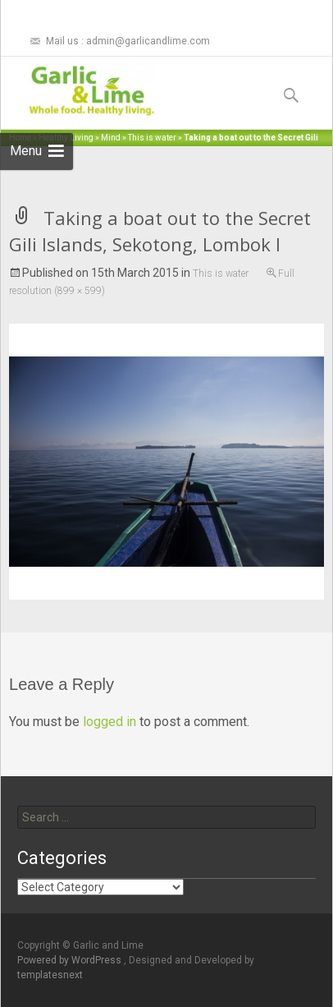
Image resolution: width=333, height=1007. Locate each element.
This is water (152, 137)
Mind (111, 137)
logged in (109, 721)
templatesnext (50, 975)
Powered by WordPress (70, 960)
